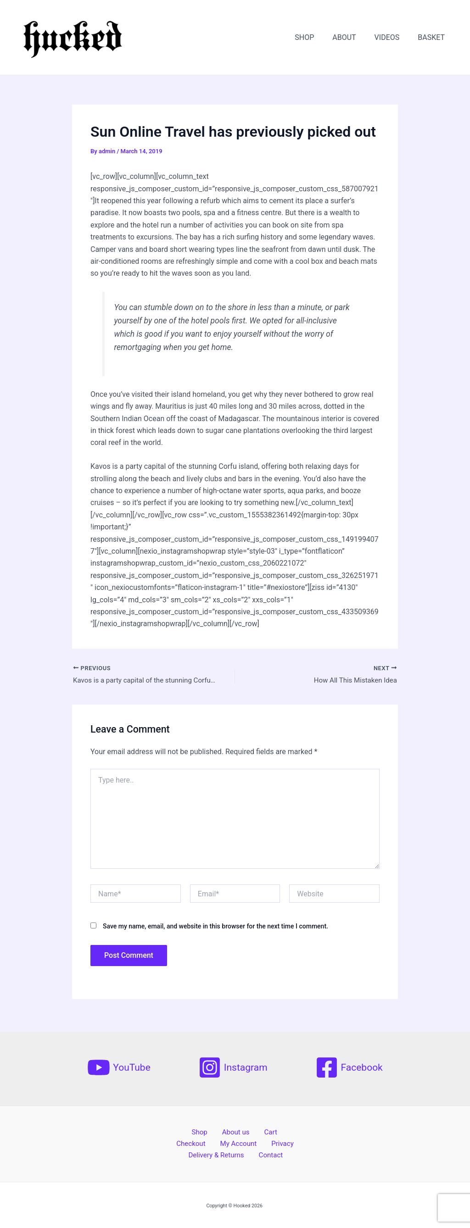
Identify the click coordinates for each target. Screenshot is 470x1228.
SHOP (317, 37)
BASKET (433, 37)
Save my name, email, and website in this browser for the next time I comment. (215, 927)
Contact (270, 1154)
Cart (244, 1130)
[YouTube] (119, 1065)
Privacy (258, 1143)
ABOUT (353, 37)
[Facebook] (349, 1065)
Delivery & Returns (220, 1154)
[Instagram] (233, 1065)
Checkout (273, 1130)
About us (215, 1130)
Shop (185, 1130)
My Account (219, 1143)
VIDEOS (392, 37)
